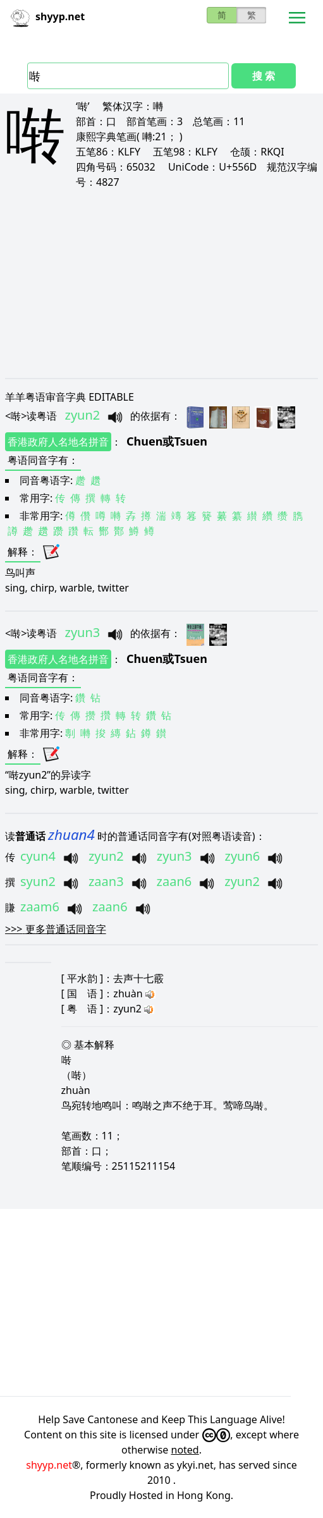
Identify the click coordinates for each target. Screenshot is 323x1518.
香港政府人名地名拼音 (58, 442)
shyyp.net (49, 1465)
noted (185, 1450)
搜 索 (263, 76)
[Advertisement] (161, 283)
